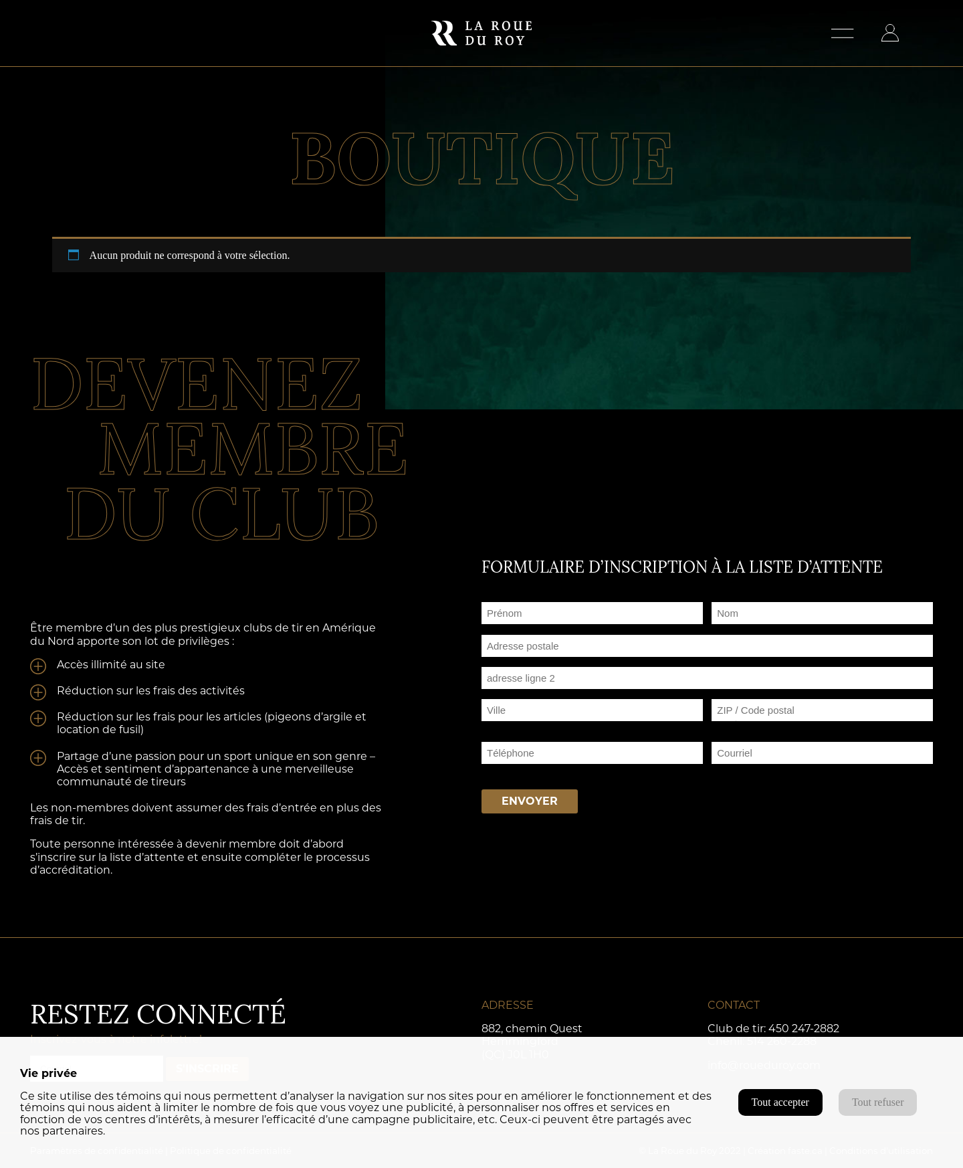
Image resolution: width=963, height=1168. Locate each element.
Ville (491, 726)
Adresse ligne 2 (516, 694)
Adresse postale (518, 662)
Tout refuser (878, 1102)
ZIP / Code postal (753, 726)
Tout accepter (780, 1102)
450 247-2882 (803, 1028)
